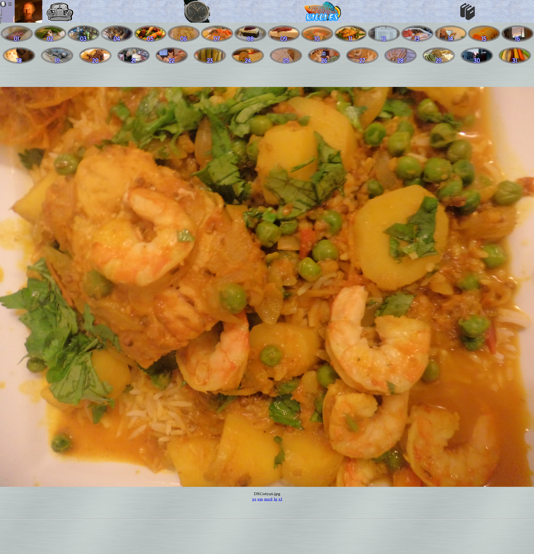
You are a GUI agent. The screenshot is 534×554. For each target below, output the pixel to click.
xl (280, 499)
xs (254, 499)
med (268, 499)
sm (260, 499)
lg (275, 499)
